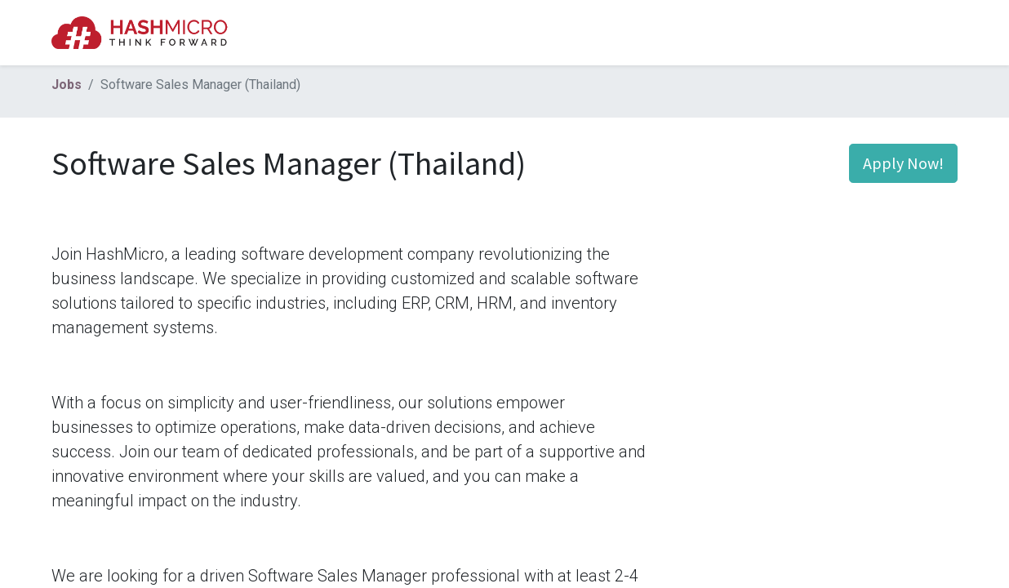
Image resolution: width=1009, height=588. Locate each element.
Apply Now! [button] (903, 163)
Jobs (66, 84)
